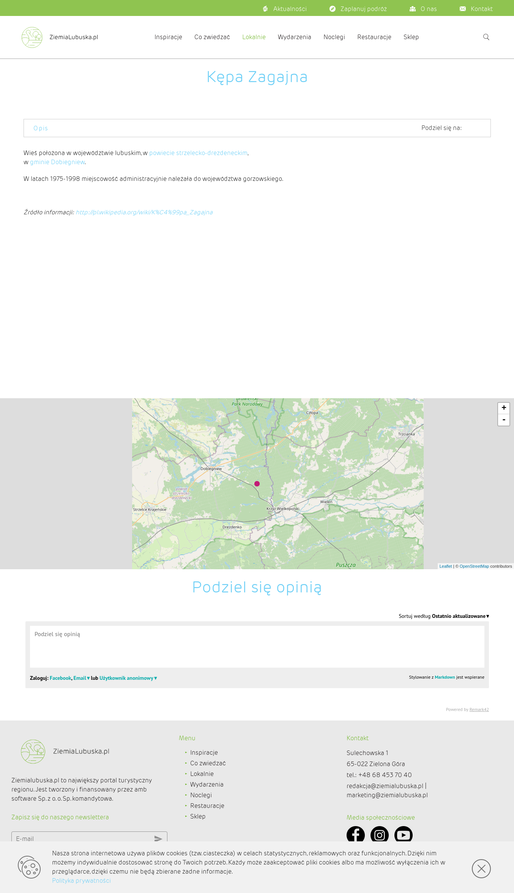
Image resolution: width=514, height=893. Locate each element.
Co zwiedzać (212, 37)
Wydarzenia (294, 37)
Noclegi (334, 37)
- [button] (503, 420)
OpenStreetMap (474, 566)
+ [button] (503, 408)
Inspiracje (168, 37)
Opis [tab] (41, 128)
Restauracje (374, 37)
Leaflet (446, 566)
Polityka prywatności (81, 881)
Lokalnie (254, 37)
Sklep (411, 37)
